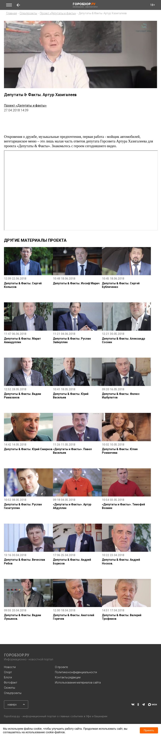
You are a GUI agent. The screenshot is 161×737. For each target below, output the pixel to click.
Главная (11, 13)
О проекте (61, 667)
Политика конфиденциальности (76, 672)
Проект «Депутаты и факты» (58, 13)
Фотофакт (10, 682)
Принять (149, 730)
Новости (10, 667)
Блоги (8, 677)
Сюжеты (9, 687)
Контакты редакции (67, 677)
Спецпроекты (28, 13)
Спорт (8, 672)
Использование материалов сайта (78, 682)
